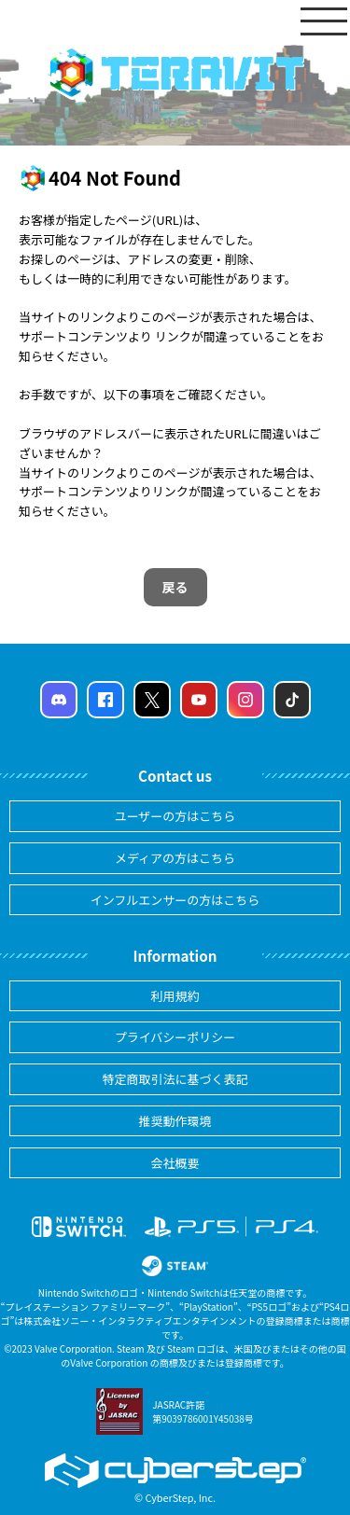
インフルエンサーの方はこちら (175, 900)
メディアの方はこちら (175, 858)
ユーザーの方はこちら (175, 816)
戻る (175, 586)
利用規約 (174, 996)
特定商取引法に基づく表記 (174, 1079)
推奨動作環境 (174, 1121)
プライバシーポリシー (175, 1037)
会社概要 (174, 1163)
